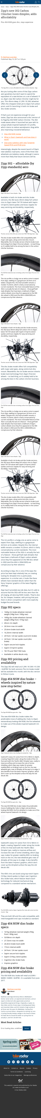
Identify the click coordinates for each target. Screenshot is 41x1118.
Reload (27, 1028)
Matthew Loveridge (14, 989)
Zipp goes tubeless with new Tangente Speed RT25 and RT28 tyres (19, 144)
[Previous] (5, 75)
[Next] (36, 75)
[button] (20, 77)
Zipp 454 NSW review (12, 134)
